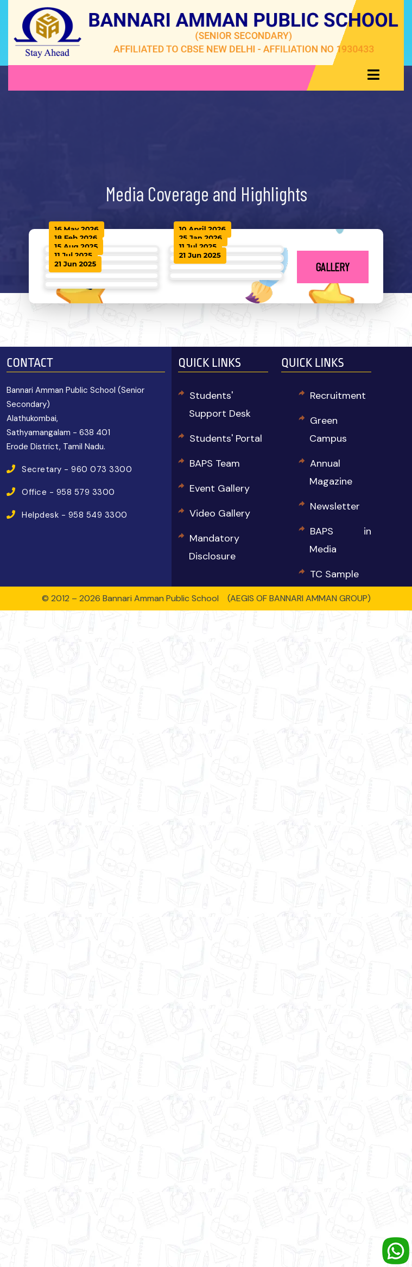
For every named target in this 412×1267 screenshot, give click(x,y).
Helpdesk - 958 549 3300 (75, 515)
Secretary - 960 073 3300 (77, 469)
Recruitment (338, 395)
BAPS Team (214, 463)
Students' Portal (225, 438)
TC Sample (334, 574)
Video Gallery (219, 513)
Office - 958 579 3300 (68, 492)
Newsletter (335, 506)
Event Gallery (219, 488)
